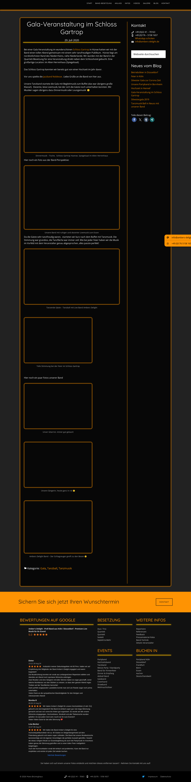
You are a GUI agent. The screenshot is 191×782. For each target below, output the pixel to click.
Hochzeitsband (104, 662)
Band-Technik (142, 640)
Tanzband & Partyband (44, 4)
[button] (134, 119)
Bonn (138, 667)
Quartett (101, 631)
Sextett (100, 637)
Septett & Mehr (104, 640)
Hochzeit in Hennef (140, 88)
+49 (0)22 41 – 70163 (145, 32)
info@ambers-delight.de (147, 41)
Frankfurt (140, 665)
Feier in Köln (137, 76)
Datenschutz (165, 776)
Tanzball (52, 568)
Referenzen (141, 631)
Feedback (140, 634)
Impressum (153, 776)
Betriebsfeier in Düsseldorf (144, 72)
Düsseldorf (141, 662)
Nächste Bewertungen (57, 755)
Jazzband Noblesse (52, 76)
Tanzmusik (65, 568)
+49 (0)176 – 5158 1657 (146, 35)
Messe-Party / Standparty (108, 667)
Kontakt (164, 602)
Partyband (102, 659)
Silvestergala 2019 (140, 99)
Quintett (101, 634)
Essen (138, 670)
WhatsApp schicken (145, 38)
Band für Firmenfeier (106, 670)
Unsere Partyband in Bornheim (146, 84)
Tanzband (101, 665)
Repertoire (141, 629)
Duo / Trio (101, 629)
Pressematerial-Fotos (145, 637)
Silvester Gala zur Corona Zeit (146, 80)
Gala (43, 568)
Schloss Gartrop (81, 49)
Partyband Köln (143, 659)
